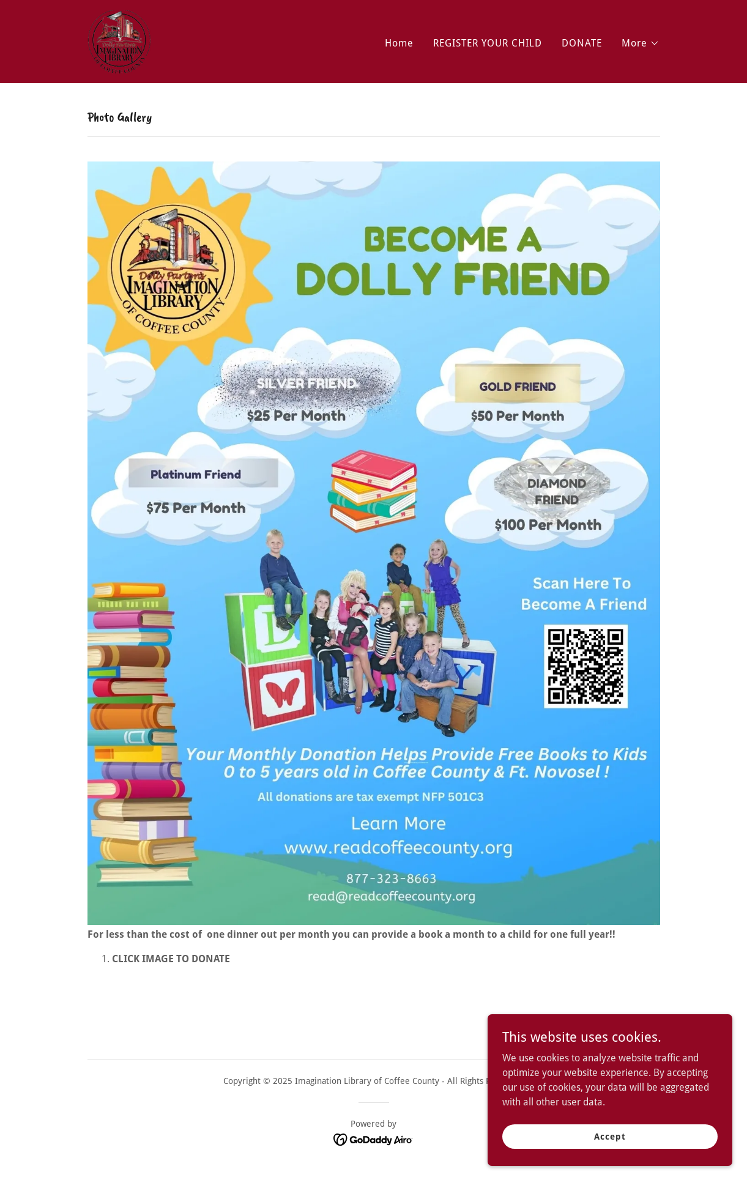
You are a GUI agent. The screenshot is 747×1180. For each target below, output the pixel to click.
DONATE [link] (582, 43)
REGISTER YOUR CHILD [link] (487, 43)
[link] (119, 40)
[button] (641, 43)
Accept (609, 1136)
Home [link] (399, 43)
